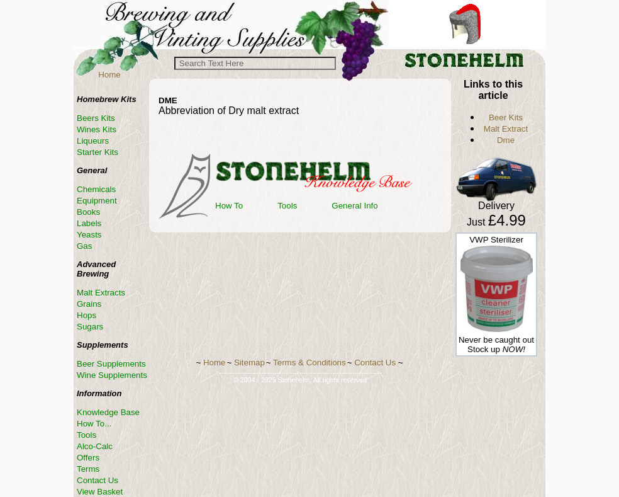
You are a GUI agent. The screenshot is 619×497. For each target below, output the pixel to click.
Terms (88, 469)
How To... (94, 423)
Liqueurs (93, 141)
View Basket (100, 491)
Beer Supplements (111, 363)
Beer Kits (506, 117)
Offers (88, 457)
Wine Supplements (112, 375)
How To (229, 205)
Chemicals (96, 189)
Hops (86, 315)
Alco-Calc (95, 446)
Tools (287, 205)
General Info (354, 205)
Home (109, 74)
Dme (506, 140)
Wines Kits (96, 129)
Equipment (97, 200)
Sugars (90, 326)
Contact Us (97, 480)
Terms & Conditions (309, 362)
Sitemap (249, 362)
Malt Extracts (101, 292)
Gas (84, 246)
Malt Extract (506, 129)
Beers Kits (96, 118)
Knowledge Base (108, 412)
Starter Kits (97, 152)
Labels (89, 223)
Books (88, 212)
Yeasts (89, 234)
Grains (89, 304)
